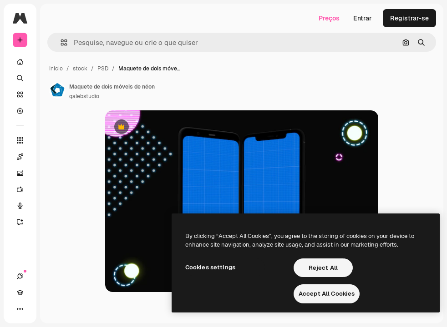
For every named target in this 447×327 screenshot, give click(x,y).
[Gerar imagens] (24, 173)
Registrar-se (409, 18)
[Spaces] (24, 156)
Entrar (362, 18)
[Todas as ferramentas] (20, 140)
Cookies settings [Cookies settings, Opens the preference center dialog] (210, 267)
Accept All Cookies (327, 293)
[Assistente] (24, 222)
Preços (329, 18)
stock (80, 68)
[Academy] (20, 292)
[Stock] (20, 94)
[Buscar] (20, 78)
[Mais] (20, 309)
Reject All (323, 268)
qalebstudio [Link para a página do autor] (84, 96)
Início (56, 68)
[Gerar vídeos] (24, 189)
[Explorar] (20, 111)
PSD (102, 68)
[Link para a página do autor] (57, 90)
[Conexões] (20, 276)
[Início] (20, 61)
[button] (60, 42)
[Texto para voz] (24, 205)
